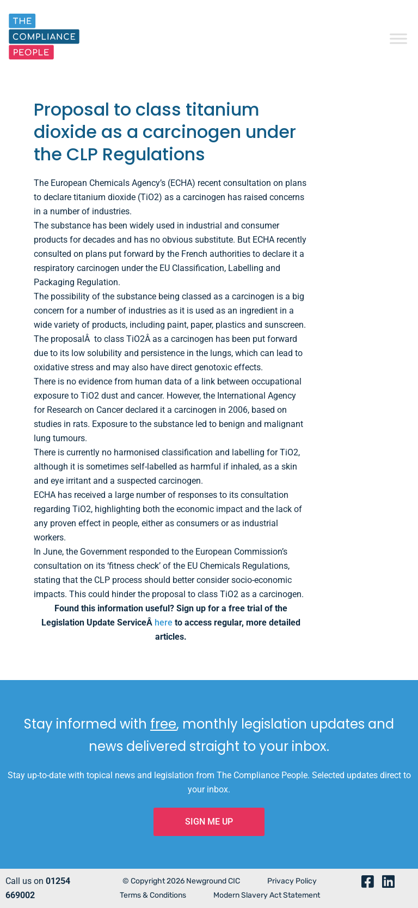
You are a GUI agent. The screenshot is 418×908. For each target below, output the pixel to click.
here (164, 622)
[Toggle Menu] (398, 38)
